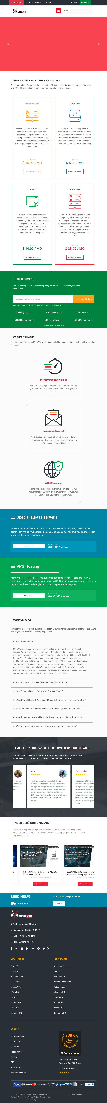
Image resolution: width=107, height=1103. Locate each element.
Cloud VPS (58, 997)
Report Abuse (16, 1052)
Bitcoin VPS (16, 987)
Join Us (59, 904)
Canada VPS (16, 1013)
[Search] (75, 11)
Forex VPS (58, 971)
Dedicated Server (61, 966)
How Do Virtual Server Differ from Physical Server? (39, 691)
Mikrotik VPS (59, 992)
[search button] (90, 11)
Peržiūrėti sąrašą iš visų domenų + (54, 326)
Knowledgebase (18, 1036)
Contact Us (15, 1041)
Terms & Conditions (18, 1097)
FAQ (12, 1062)
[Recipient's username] (43, 299)
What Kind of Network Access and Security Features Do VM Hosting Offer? (51, 700)
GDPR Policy (31, 1100)
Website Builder (60, 987)
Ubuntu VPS (16, 1002)
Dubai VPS (58, 1002)
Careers (14, 1057)
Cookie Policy (45, 1097)
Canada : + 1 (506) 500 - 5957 (27, 930)
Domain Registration (62, 982)
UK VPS (14, 997)
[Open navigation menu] (58, 10)
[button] (8, 44)
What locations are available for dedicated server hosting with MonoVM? (50, 717)
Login (74, 2)
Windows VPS (17, 976)
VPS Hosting (26, 578)
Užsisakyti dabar (32, 171)
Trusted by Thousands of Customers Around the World (53, 748)
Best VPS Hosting (18, 1073)
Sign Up (85, 2)
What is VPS (16, 1067)
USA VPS (15, 992)
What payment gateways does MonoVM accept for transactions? (46, 726)
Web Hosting (59, 976)
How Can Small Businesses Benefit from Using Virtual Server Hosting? (48, 708)
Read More (41, 884)
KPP (37, 578)
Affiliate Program (75, 1094)
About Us (15, 1047)
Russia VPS (59, 1008)
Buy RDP (14, 971)
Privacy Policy (33, 1097)
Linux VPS (15, 982)
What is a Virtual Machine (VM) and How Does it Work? (41, 682)
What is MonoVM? (24, 641)
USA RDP (15, 1008)
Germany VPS (60, 1013)
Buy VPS (14, 966)
